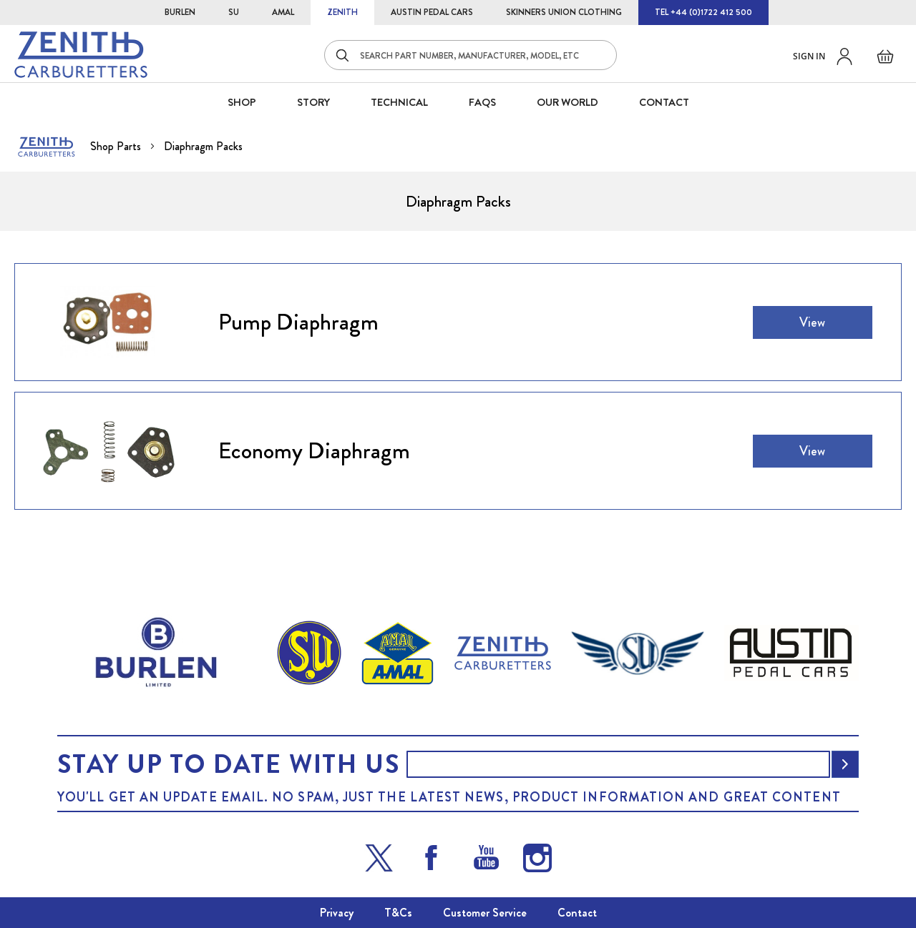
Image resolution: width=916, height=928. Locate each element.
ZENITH (342, 12)
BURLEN (180, 12)
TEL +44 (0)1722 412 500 (703, 12)
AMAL (283, 12)
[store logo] (80, 54)
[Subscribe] (845, 764)
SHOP (242, 102)
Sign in (809, 56)
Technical (399, 102)
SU (233, 12)
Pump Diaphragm (298, 321)
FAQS (482, 102)
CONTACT (664, 102)
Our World (567, 102)
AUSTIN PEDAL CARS (432, 12)
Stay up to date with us (228, 764)
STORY (313, 102)
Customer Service (485, 912)
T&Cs (398, 912)
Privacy (337, 912)
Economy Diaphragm (314, 450)
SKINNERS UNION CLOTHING (564, 12)
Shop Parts (117, 146)
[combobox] (470, 55)
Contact (577, 912)
